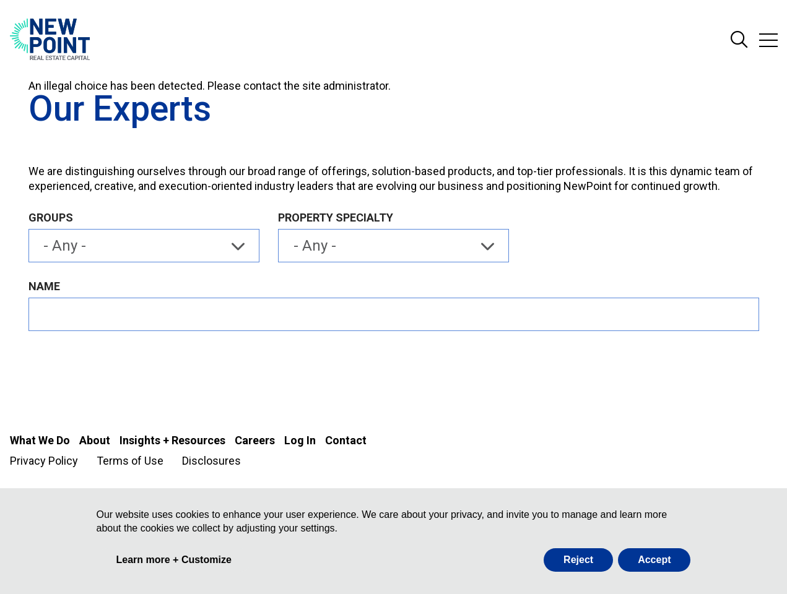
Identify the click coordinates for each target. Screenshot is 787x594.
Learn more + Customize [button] (174, 559)
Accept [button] (654, 559)
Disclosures (211, 460)
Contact (346, 440)
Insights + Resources (172, 440)
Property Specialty (335, 217)
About (94, 440)
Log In (300, 440)
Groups (50, 217)
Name (44, 286)
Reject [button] (578, 559)
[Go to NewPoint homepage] (50, 40)
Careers (255, 440)
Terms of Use (130, 460)
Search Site (739, 40)
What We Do (40, 440)
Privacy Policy (44, 460)
